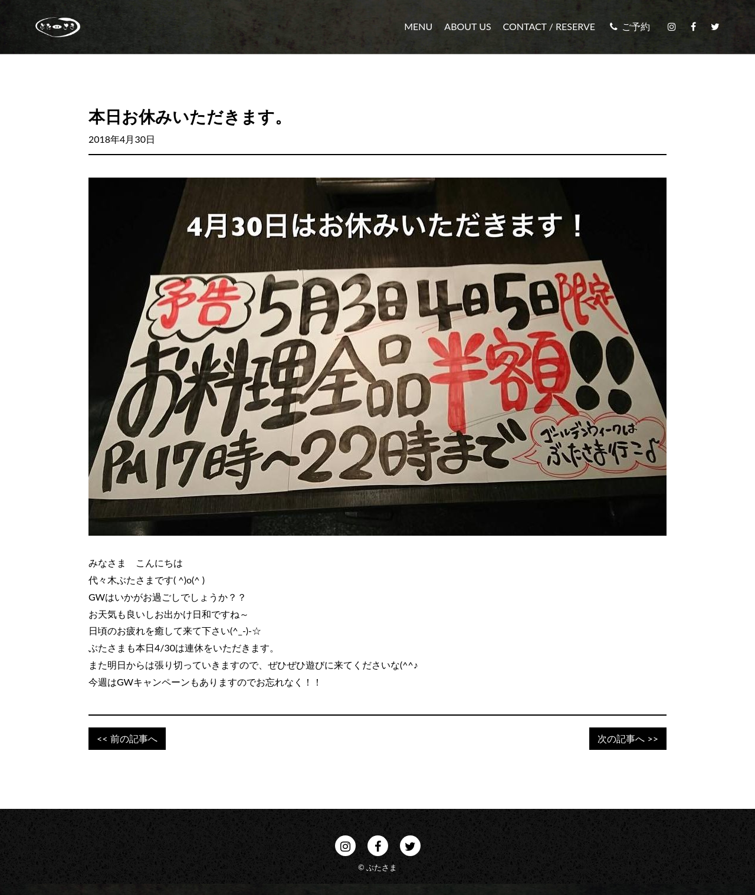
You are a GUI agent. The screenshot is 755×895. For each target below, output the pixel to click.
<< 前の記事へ (127, 738)
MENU (418, 26)
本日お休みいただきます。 (189, 116)
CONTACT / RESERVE (549, 26)
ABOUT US (467, 26)
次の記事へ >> (628, 738)
